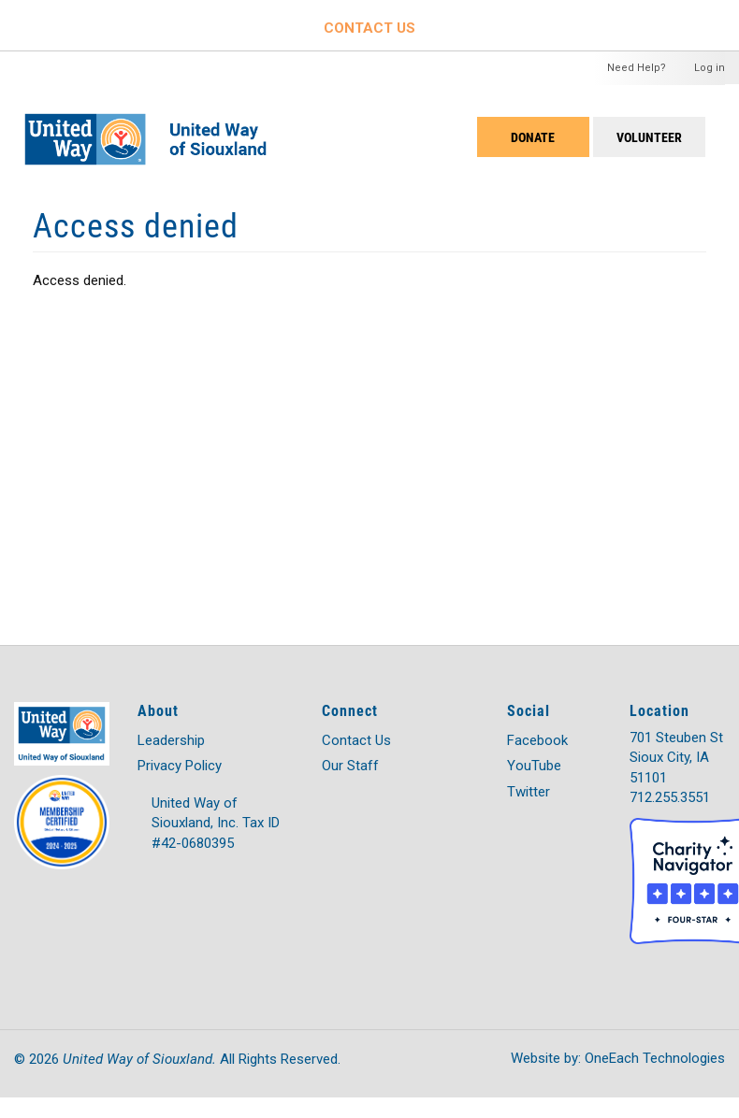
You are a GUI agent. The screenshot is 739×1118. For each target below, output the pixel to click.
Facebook (537, 740)
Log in (709, 68)
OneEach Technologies (655, 1058)
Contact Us (356, 740)
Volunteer (649, 137)
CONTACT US (369, 28)
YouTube (534, 765)
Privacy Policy (180, 765)
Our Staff (350, 765)
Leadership (171, 740)
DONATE (533, 137)
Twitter (528, 791)
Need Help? (636, 68)
